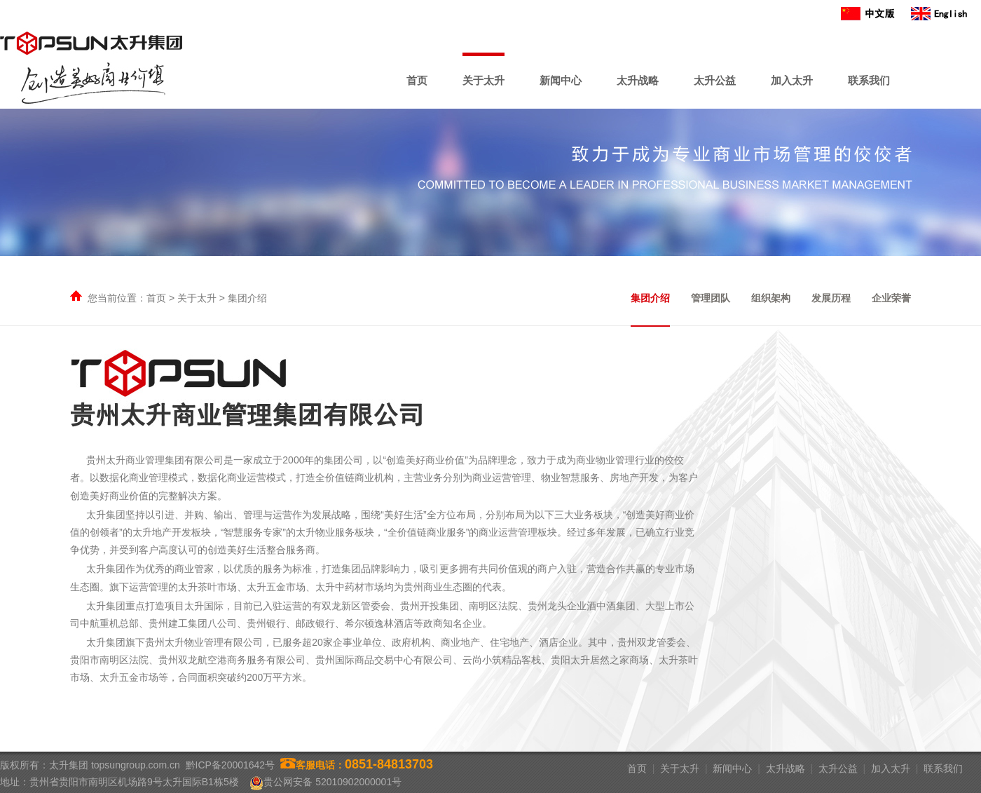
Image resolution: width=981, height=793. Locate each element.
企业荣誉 (891, 298)
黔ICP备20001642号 (230, 765)
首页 (416, 80)
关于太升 (483, 80)
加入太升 (792, 80)
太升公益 (715, 80)
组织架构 (770, 298)
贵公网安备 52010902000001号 (332, 781)
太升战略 (638, 80)
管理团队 (710, 298)
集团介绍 (650, 298)
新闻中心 (561, 80)
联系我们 (869, 80)
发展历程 (831, 298)
